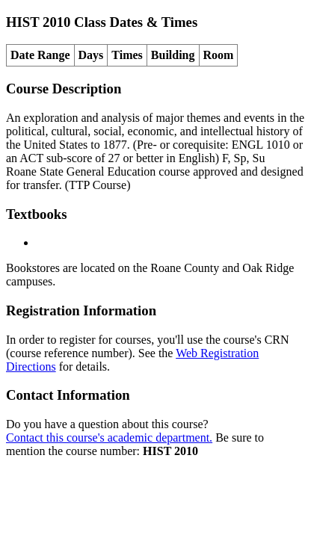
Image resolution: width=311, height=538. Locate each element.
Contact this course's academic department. (109, 437)
